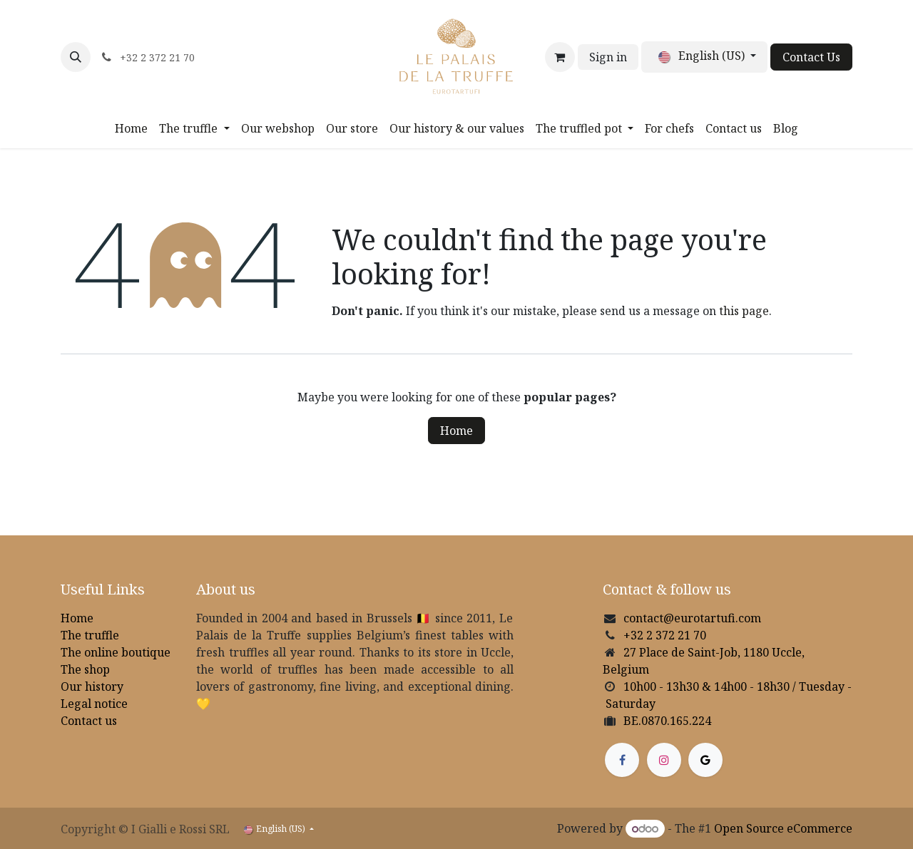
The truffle (90, 635)
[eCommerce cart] (560, 57)
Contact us (89, 721)
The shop (85, 669)
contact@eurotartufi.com (692, 618)
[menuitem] (131, 128)
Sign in (608, 57)
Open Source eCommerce (783, 828)
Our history (92, 686)
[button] (76, 57)
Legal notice (94, 703)
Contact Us (811, 57)
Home (456, 430)
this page (744, 311)
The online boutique (115, 652)
